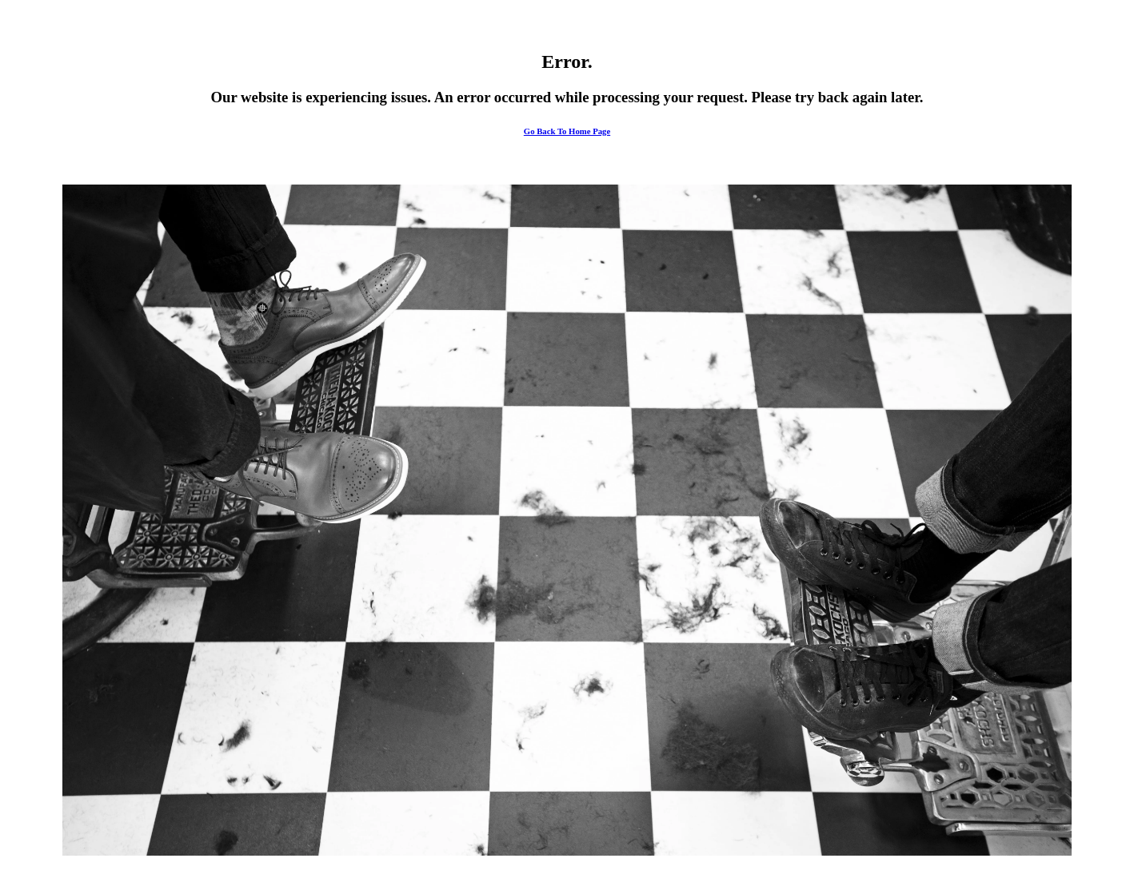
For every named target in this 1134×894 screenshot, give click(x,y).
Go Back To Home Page (567, 131)
